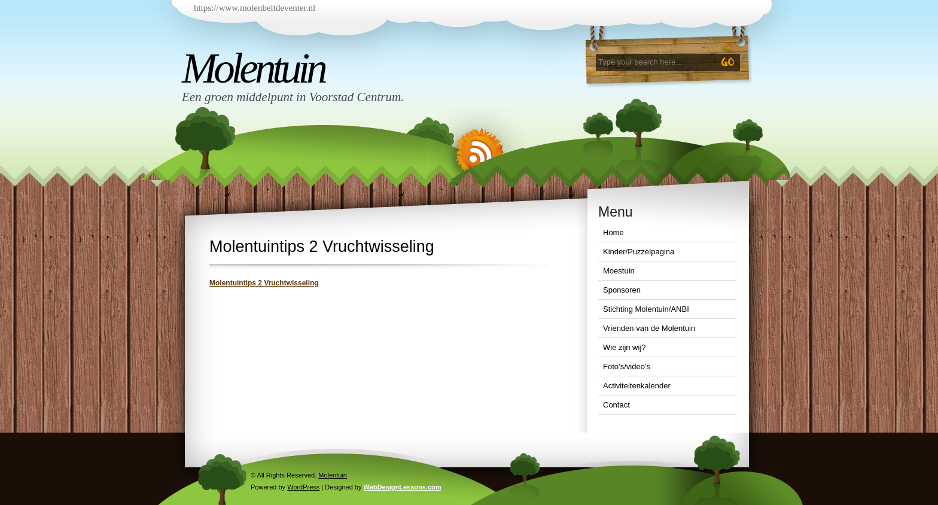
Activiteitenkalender (637, 385)
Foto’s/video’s (626, 366)
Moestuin (619, 270)
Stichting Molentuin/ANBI (646, 309)
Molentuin (253, 68)
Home (613, 232)
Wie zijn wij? (624, 347)
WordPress (303, 487)
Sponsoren (622, 289)
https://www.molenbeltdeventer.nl (254, 8)
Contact (616, 404)
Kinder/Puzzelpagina (638, 251)
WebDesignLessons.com (402, 487)
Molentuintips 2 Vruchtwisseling (264, 283)
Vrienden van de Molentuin (649, 328)
